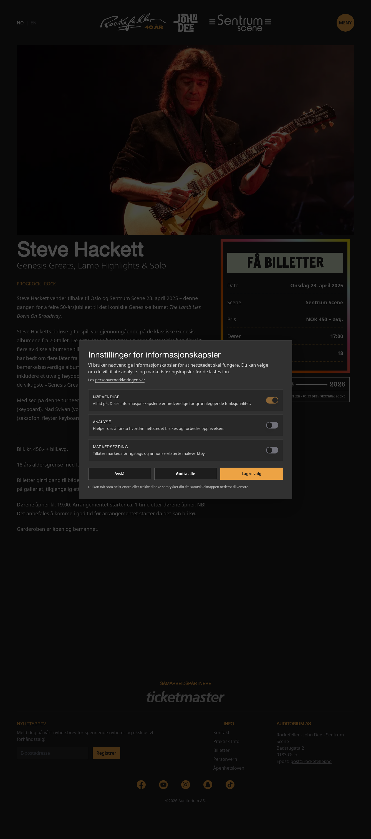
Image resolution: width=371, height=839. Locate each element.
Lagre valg (251, 473)
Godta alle (185, 473)
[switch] (272, 400)
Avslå (119, 473)
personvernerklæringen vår (120, 379)
